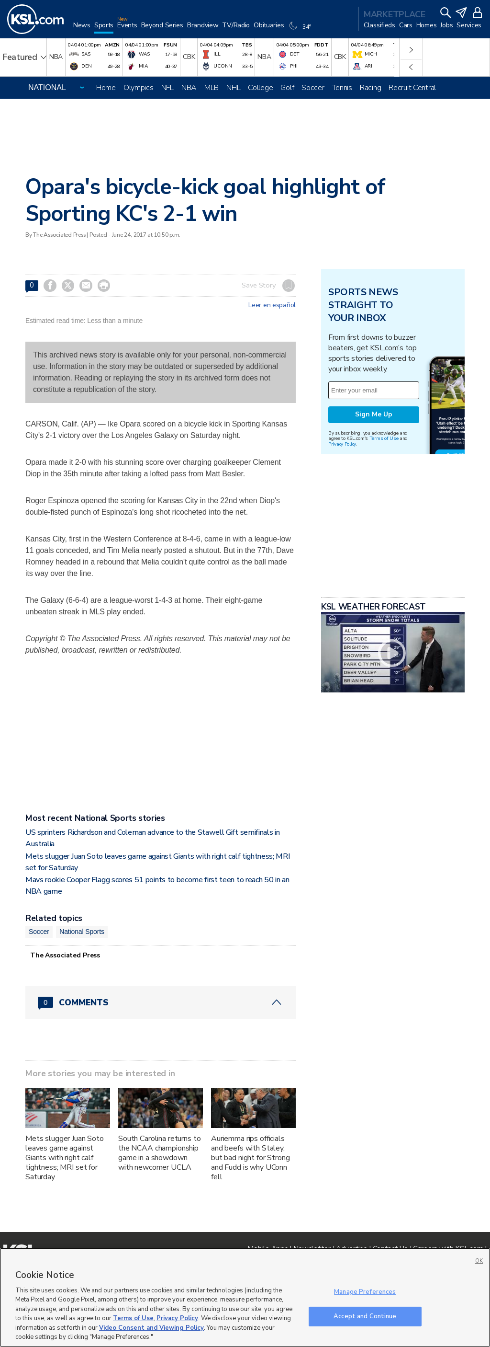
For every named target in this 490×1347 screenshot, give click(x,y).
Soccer (312, 87)
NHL (233, 87)
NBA (189, 87)
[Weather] (301, 29)
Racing (370, 87)
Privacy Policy (342, 444)
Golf (287, 87)
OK (479, 1261)
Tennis (342, 87)
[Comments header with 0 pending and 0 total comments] (160, 1002)
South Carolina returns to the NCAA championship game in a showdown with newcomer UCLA (159, 1153)
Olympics (138, 87)
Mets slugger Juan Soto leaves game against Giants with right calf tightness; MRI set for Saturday (64, 1157)
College (260, 87)
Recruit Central (412, 87)
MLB (211, 87)
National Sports (81, 931)
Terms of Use (384, 438)
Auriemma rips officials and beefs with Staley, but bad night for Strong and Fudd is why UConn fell (250, 1157)
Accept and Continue (365, 1316)
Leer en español (272, 305)
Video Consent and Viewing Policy (151, 1328)
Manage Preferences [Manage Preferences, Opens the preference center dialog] (365, 1292)
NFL (167, 87)
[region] (245, 1297)
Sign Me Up (373, 414)
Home (106, 87)
